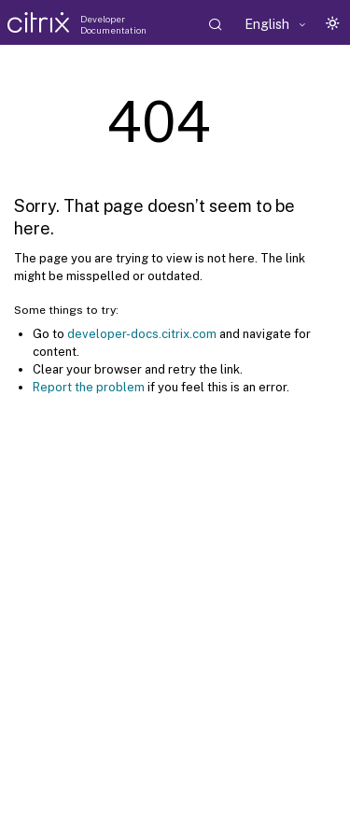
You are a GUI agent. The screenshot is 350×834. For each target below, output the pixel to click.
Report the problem (89, 387)
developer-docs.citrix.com (142, 334)
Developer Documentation (113, 24)
